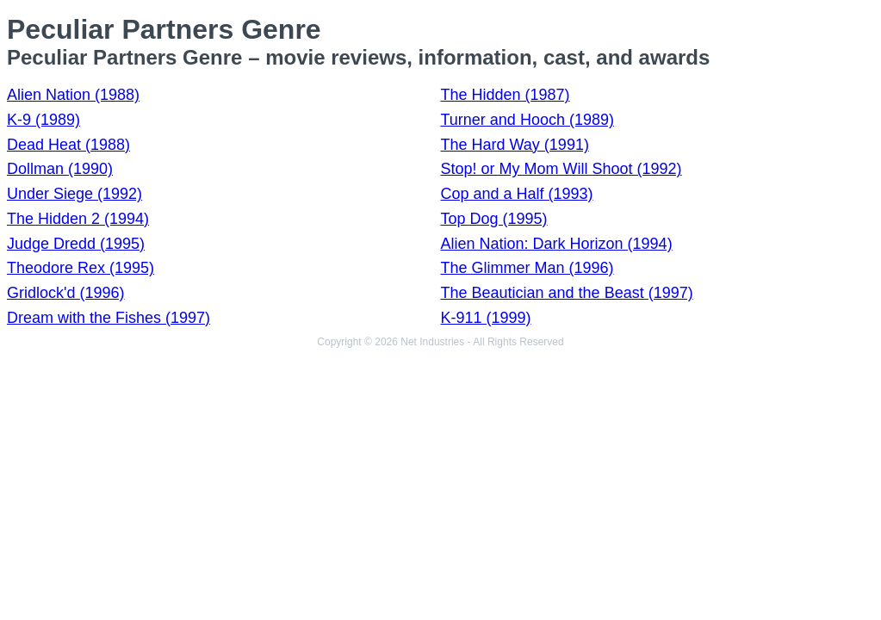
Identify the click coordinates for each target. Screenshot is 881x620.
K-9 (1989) (43, 119)
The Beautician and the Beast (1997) (567, 292)
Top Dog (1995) (494, 218)
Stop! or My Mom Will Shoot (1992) (561, 168)
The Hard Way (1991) (515, 144)
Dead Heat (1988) (68, 144)
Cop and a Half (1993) (517, 193)
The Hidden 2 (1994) (78, 218)
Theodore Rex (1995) (80, 267)
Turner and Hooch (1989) (527, 119)
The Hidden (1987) (505, 94)
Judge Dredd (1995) (76, 243)
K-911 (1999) (486, 317)
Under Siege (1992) (74, 193)
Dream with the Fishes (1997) (108, 317)
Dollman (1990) (60, 168)
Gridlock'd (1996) (66, 292)
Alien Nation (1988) (73, 94)
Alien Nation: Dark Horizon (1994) (557, 243)
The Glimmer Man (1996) (527, 267)
